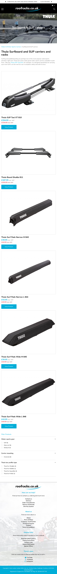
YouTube (29, 558)
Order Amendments (28, 503)
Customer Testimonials (28, 522)
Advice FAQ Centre (28, 544)
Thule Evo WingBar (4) (30, 466)
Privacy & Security (28, 523)
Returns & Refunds (28, 504)
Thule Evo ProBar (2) (30, 473)
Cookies (28, 525)
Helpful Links (28, 542)
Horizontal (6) (30, 457)
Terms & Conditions (28, 527)
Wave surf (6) (30, 445)
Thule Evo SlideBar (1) (30, 468)
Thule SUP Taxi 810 (17, 62)
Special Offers (28, 546)
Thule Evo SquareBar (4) (30, 471)
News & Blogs (28, 520)
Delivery (28, 501)
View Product (9, 127)
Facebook (30, 559)
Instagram (30, 561)
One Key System (28, 506)
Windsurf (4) (30, 447)
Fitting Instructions (28, 540)
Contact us (28, 499)
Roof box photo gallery (28, 539)
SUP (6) (30, 443)
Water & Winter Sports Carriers (11, 47)
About (28, 518)
